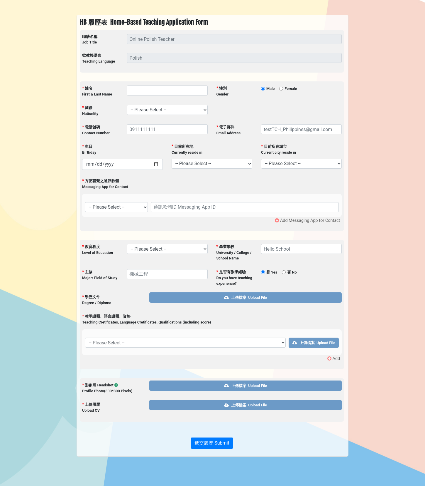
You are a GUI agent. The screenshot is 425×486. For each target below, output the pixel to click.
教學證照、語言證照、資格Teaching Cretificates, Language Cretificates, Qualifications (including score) (146, 319)
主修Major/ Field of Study (99, 274)
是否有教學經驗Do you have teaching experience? (234, 277)
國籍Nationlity (90, 110)
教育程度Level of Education (97, 249)
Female (291, 88)
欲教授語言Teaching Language (98, 58)
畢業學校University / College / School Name (234, 252)
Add (333, 358)
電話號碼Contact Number (96, 130)
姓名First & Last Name (97, 91)
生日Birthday (89, 149)
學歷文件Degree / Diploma (96, 299)
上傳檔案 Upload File (245, 297)
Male (270, 88)
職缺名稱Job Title (89, 39)
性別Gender (222, 91)
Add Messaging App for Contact (307, 220)
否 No (292, 272)
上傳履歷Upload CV (91, 407)
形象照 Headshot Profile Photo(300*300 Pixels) (107, 388)
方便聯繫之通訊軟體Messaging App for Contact (105, 183)
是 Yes (271, 272)
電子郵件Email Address (228, 130)
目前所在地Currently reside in (187, 149)
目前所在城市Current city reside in (278, 149)
